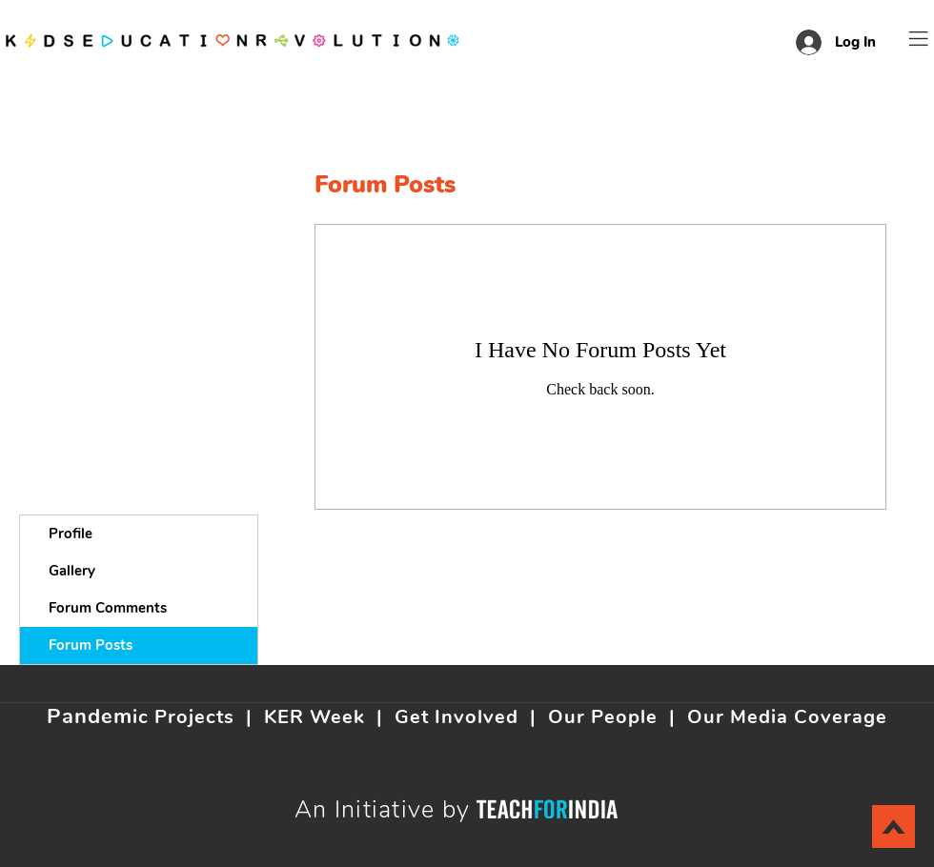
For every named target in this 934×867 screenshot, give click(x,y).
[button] (919, 38)
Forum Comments (108, 607)
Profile (70, 533)
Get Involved (456, 717)
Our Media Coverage (787, 717)
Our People (603, 717)
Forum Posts (90, 645)
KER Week (314, 717)
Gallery (72, 570)
